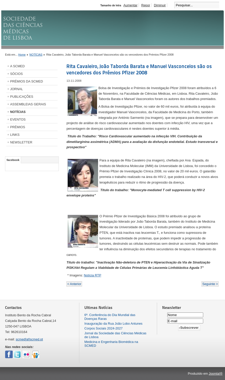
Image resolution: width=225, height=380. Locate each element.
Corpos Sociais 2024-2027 (103, 328)
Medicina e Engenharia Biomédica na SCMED (111, 344)
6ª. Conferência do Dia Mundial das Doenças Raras (109, 317)
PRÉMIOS (17, 127)
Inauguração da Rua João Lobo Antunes (113, 323)
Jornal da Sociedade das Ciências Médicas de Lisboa (115, 335)
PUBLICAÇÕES (21, 96)
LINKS (15, 135)
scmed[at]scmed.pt (29, 339)
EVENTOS (18, 119)
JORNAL (16, 89)
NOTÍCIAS (35, 54)
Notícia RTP (92, 275)
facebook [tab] (13, 159)
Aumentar (130, 5)
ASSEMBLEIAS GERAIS (28, 104)
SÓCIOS (16, 74)
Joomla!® (215, 373)
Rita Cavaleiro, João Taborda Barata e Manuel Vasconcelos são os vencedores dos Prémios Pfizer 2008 (139, 69)
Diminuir (160, 5)
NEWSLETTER (21, 142)
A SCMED (17, 66)
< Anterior (74, 284)
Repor (145, 5)
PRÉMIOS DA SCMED (26, 81)
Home (22, 54)
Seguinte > (210, 284)
